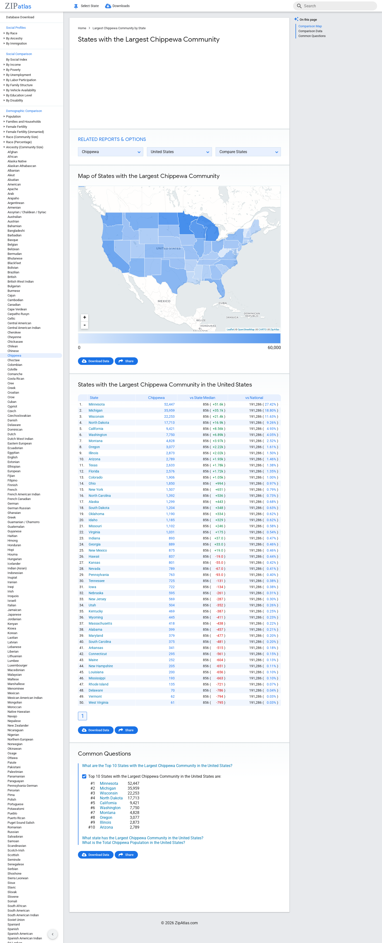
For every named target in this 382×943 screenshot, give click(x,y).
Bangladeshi (16, 230)
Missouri (95, 526)
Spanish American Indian (25, 938)
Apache (13, 189)
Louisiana (96, 672)
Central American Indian (24, 328)
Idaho (93, 520)
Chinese (13, 351)
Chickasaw (15, 341)
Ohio (92, 483)
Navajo (12, 716)
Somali (12, 901)
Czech (12, 411)
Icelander (14, 563)
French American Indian (24, 494)
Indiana (94, 538)
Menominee (16, 688)
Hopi (11, 550)
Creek (12, 388)
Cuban (12, 402)
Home (82, 28)
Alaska (94, 502)
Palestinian (15, 772)
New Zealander (18, 725)
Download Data (98, 361)
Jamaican (14, 610)
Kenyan (13, 624)
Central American (19, 323)
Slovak (12, 892)
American (14, 184)
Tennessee (97, 581)
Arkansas (96, 648)
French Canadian (19, 499)
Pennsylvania (99, 575)
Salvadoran (15, 836)
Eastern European (20, 443)
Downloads (121, 6)
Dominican (15, 429)
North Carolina (100, 496)
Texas (93, 465)
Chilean (13, 346)
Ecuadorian (15, 448)
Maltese (13, 679)
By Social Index (16, 59)
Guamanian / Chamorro (23, 522)
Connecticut (98, 654)
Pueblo (12, 813)
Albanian (13, 170)
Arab (11, 193)
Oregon (94, 447)
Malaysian (15, 674)
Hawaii (94, 556)
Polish (12, 799)
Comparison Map (310, 26)
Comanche (15, 374)
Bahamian (14, 226)
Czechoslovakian (19, 415)
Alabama (95, 629)
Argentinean (16, 203)
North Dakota (99, 423)
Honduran (14, 545)
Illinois (93, 453)
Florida (94, 471)
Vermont (95, 696)
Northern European (20, 739)
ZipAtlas (274, 329)
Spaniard (14, 924)
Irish (11, 591)
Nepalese (14, 721)
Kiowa (12, 628)
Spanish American (20, 933)
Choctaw (14, 360)
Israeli (12, 600)
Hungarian (15, 559)
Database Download (20, 17)
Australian (14, 217)
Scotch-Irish (16, 850)
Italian (12, 605)
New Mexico (98, 550)
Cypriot (12, 406)
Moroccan (14, 707)
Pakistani (14, 767)
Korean (12, 633)
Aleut (11, 175)
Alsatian (13, 180)
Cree (11, 383)
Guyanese (14, 531)
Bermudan (15, 254)
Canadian (14, 304)
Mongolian (15, 702)
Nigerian (13, 735)
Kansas (94, 562)
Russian (13, 832)
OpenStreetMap (246, 329)
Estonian (13, 462)
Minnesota (97, 404)
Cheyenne (14, 337)
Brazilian (13, 272)
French (12, 489)
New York (96, 489)
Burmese (14, 291)
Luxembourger (17, 665)
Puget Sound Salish (21, 822)
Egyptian (13, 452)
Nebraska (96, 593)
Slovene (13, 896)
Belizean (13, 249)
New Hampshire (101, 666)
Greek (12, 517)
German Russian (19, 508)
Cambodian (15, 300)
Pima (11, 795)
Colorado (96, 477)
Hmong (13, 540)
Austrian (13, 221)
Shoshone (14, 873)
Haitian (12, 536)
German (13, 503)
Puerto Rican (16, 818)
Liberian (13, 651)
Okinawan (14, 748)
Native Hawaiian (19, 711)
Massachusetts (100, 623)
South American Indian (23, 915)
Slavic (12, 887)
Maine (93, 660)
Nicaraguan (15, 730)
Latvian (13, 642)
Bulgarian (14, 286)
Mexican (13, 693)
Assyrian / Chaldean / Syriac (27, 212)
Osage (12, 753)
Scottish (13, 855)
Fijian (11, 476)
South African (17, 906)
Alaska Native (17, 161)
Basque (13, 240)
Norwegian (15, 744)
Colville (12, 369)
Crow (11, 397)
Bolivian (13, 267)
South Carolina (100, 642)
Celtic (11, 318)
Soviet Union (16, 920)
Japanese (14, 614)
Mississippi (97, 678)
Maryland (96, 636)
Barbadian (14, 235)
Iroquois (13, 596)
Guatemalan (16, 526)
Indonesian (15, 573)
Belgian (13, 244)
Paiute (12, 762)
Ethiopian (14, 466)
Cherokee (14, 332)
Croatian (13, 392)
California (96, 429)
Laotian (13, 637)
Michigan (96, 410)
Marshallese (16, 684)
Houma (13, 554)
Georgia (95, 544)
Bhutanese (15, 258)
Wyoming (96, 617)
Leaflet (230, 329)
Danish (12, 420)
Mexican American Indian (25, 698)
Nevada (94, 569)
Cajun (11, 295)
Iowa (92, 587)
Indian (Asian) (17, 568)
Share (129, 361)
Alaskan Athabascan (22, 166)
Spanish (13, 929)
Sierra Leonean (18, 878)
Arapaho (13, 198)
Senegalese (16, 864)
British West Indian (21, 281)
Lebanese (14, 647)
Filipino (12, 480)
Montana (96, 441)
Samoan (13, 841)
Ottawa (13, 758)
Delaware (14, 425)
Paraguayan (16, 781)
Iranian (12, 582)
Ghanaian (14, 513)
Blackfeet (14, 263)
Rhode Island (98, 684)
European (14, 471)
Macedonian (16, 670)
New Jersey (97, 599)
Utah (92, 605)
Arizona (94, 459)
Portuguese (15, 804)
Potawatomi (16, 809)
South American (18, 910)
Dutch (12, 434)
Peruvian (13, 790)
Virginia (94, 532)
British (12, 277)
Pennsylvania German (23, 785)
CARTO (262, 329)
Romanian (14, 827)
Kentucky (96, 611)
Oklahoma (96, 514)
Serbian (13, 869)
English (13, 457)
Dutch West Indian (20, 439)
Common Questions (312, 36)
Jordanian (14, 619)
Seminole (14, 859)
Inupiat (12, 577)
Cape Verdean (17, 309)
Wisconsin (96, 416)
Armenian (14, 207)
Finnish (13, 485)
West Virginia (98, 702)
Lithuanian (15, 656)
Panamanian (16, 776)
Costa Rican (16, 378)
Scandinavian (17, 846)
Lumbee (13, 661)
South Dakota (99, 508)
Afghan (13, 152)
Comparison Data (310, 31)
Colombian (15, 365)
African (13, 156)
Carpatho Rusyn (18, 314)
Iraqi (11, 587)
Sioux (11, 883)
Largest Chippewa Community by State (119, 28)
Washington (98, 435)
